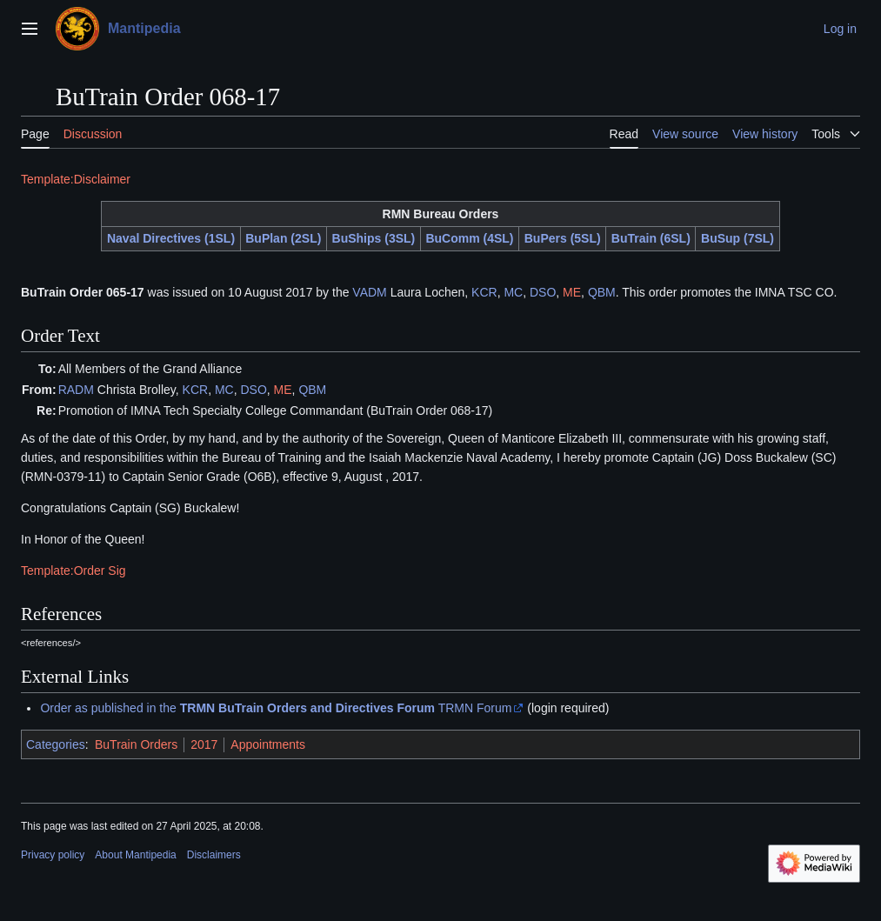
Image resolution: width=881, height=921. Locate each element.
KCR (484, 292)
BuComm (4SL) (469, 238)
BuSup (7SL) (737, 238)
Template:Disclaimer (75, 179)
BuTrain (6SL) (651, 238)
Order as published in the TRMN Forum (275, 708)
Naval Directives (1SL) (171, 238)
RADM (76, 390)
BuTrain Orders (136, 744)
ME (572, 292)
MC (513, 292)
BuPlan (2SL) (283, 238)
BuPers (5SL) (562, 238)
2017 (203, 744)
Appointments (267, 744)
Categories (55, 744)
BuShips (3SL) (374, 238)
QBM (602, 292)
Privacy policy (52, 855)
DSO (543, 292)
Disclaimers (214, 855)
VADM (369, 292)
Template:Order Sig (73, 570)
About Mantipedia (135, 855)
